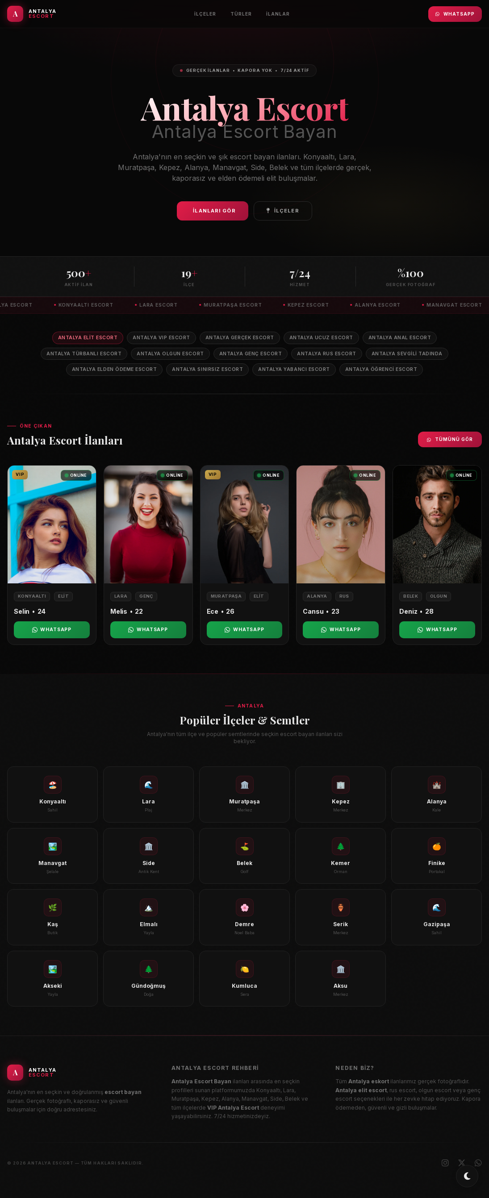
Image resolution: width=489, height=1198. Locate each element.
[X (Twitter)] (462, 1163)
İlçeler (205, 14)
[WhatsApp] (478, 1163)
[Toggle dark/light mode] (467, 1176)
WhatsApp (455, 14)
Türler (241, 14)
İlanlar (278, 14)
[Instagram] (445, 1163)
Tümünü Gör (450, 439)
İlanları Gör (214, 211)
